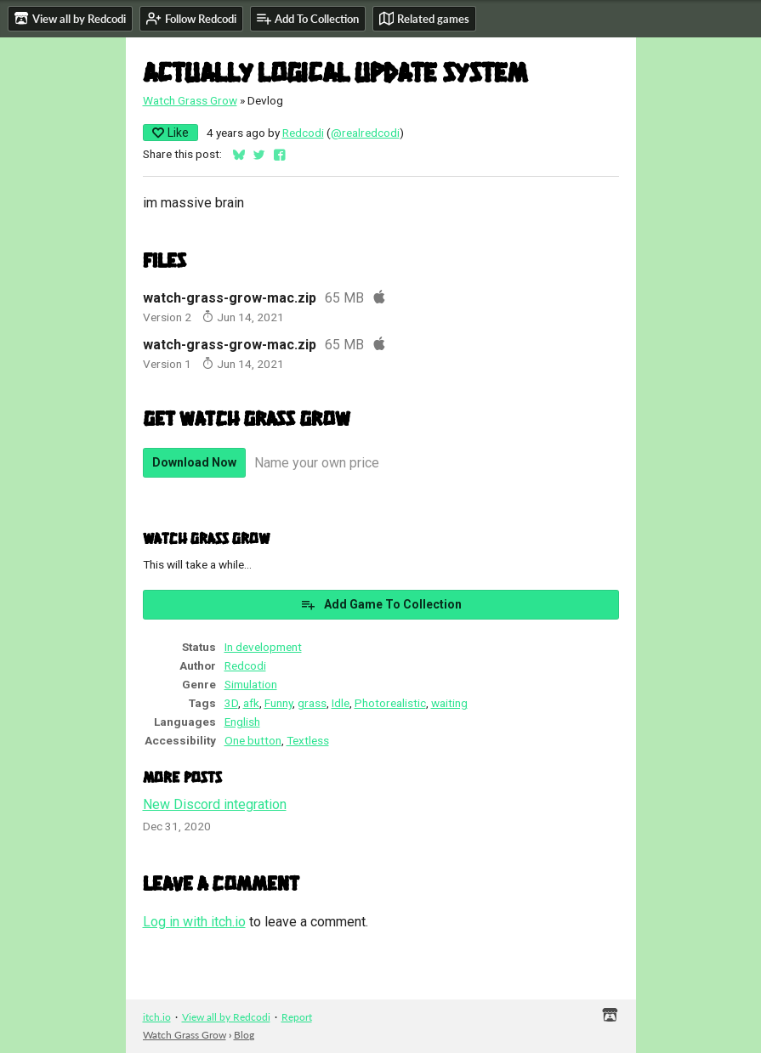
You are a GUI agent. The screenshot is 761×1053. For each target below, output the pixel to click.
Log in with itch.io (194, 922)
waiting (449, 703)
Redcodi (303, 132)
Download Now (194, 462)
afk (251, 703)
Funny (278, 703)
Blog (244, 1034)
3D (231, 703)
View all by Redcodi (226, 1017)
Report (296, 1017)
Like (170, 132)
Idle (340, 703)
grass (312, 703)
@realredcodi (365, 132)
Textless (308, 740)
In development (263, 647)
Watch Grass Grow (190, 100)
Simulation (250, 684)
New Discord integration (215, 804)
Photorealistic (390, 703)
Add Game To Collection (381, 604)
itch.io (157, 1017)
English (242, 721)
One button (252, 740)
